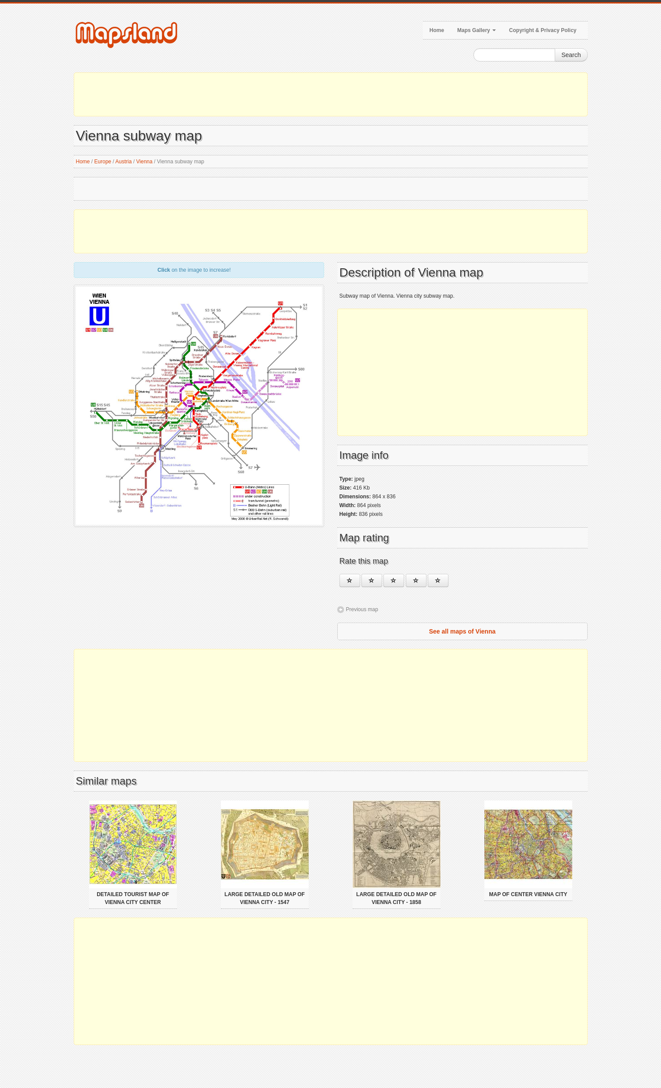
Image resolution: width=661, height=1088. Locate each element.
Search (571, 54)
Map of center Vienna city (528, 894)
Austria (124, 162)
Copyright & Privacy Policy (542, 30)
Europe (103, 162)
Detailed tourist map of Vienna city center (133, 898)
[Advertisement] (330, 94)
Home (437, 30)
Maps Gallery (476, 30)
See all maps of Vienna (462, 631)
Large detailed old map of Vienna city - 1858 (396, 898)
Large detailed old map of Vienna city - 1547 (264, 898)
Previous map (362, 609)
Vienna (144, 162)
